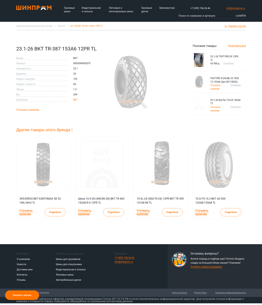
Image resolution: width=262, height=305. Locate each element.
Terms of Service (179, 293)
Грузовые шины (69, 10)
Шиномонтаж (167, 8)
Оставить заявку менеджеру (206, 266)
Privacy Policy (200, 293)
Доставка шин (25, 269)
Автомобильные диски (68, 280)
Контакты (22, 274)
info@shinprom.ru (235, 8)
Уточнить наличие (27, 109)
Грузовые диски (146, 10)
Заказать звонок (22, 295)
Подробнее (228, 63)
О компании (23, 259)
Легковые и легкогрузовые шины (121, 10)
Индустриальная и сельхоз (91, 10)
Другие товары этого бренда (44, 130)
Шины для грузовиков (68, 259)
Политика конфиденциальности (230, 293)
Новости (21, 264)
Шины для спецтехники (69, 264)
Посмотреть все (237, 45)
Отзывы (21, 280)
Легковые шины (65, 274)
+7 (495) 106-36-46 (200, 8)
